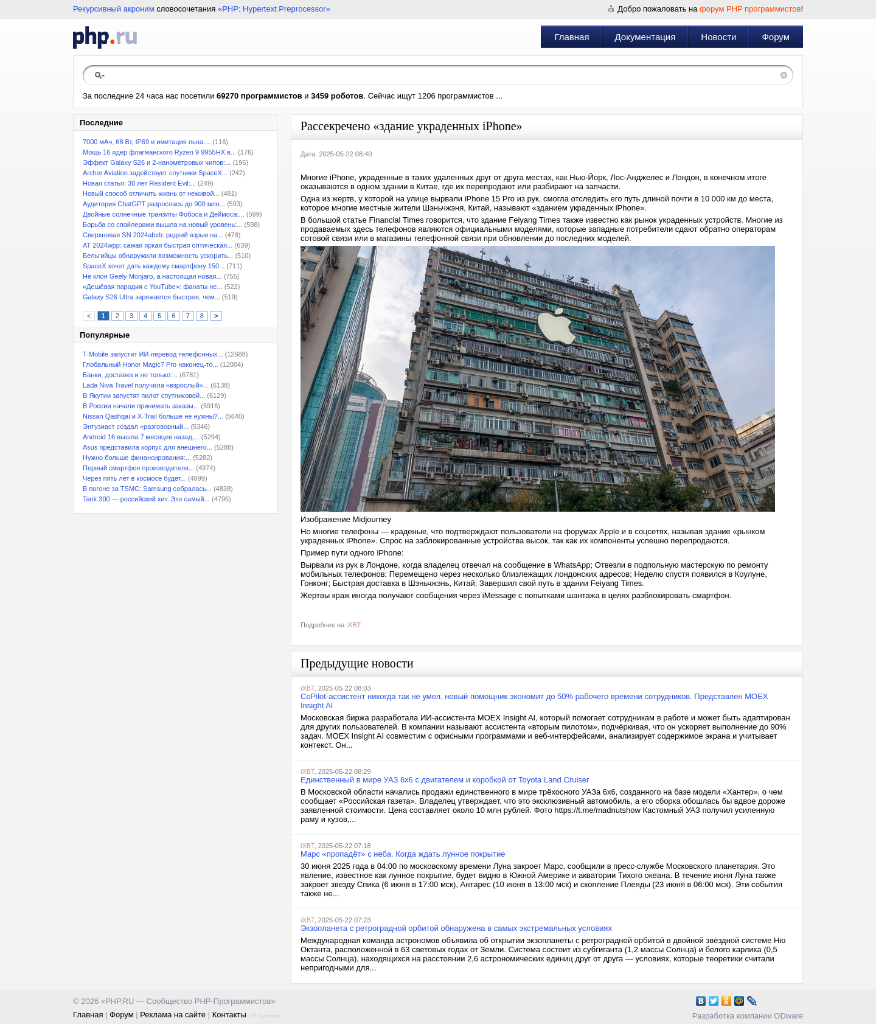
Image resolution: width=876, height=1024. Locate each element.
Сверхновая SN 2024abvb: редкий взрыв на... (153, 235)
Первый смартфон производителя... (138, 468)
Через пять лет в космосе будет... (134, 478)
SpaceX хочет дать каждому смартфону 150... (153, 266)
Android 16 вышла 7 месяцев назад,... (141, 437)
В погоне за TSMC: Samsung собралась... (147, 488)
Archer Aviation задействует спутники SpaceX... (155, 172)
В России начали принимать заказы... (141, 405)
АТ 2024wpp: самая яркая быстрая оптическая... (157, 245)
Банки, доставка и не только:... (130, 374)
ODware (788, 1015)
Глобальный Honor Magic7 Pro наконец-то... (150, 364)
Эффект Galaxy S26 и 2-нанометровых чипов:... (157, 162)
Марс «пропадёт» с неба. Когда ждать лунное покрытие (403, 854)
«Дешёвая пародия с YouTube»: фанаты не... (153, 286)
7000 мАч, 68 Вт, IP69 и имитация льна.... (146, 141)
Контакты (229, 1014)
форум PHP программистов (750, 8)
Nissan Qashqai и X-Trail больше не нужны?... (153, 416)
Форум (776, 37)
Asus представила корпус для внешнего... (147, 447)
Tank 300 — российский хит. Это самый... (146, 499)
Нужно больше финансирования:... (137, 457)
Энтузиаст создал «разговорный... (136, 426)
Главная (571, 37)
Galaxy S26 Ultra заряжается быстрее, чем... (151, 297)
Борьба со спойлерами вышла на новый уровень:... (163, 224)
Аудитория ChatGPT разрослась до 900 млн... (154, 203)
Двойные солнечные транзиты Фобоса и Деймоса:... (164, 214)
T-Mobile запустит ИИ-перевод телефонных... (153, 354)
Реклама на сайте (173, 1014)
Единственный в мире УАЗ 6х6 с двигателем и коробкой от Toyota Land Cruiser (445, 779)
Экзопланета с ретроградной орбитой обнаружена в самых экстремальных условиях (456, 928)
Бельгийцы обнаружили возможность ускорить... (158, 255)
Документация (645, 37)
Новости (718, 37)
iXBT (353, 625)
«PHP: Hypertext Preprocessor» (274, 8)
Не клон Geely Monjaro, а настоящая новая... (152, 276)
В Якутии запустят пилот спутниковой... (144, 395)
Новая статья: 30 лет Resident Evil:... (139, 183)
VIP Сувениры (264, 1016)
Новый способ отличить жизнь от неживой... (151, 193)
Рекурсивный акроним (114, 8)
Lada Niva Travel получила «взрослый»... (146, 385)
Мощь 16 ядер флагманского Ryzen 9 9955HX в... (159, 152)
